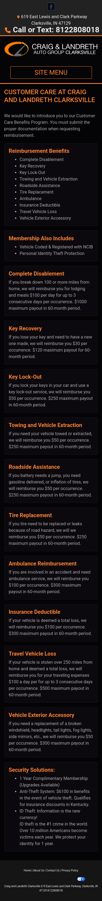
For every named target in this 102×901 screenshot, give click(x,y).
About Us (38, 870)
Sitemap (43, 879)
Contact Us (53, 870)
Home (27, 870)
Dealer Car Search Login (50, 874)
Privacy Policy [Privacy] (69, 870)
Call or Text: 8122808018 (56, 29)
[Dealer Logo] (51, 49)
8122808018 (55, 890)
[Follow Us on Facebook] (51, 7)
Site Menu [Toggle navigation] (51, 72)
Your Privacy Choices (67, 879)
